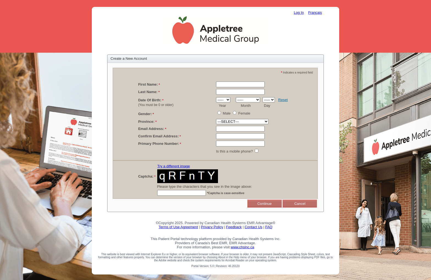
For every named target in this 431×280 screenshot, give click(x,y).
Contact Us (253, 227)
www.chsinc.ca (242, 247)
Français (315, 12)
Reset (283, 100)
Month (246, 106)
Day (267, 106)
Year (222, 106)
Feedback (234, 227)
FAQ (268, 227)
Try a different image (173, 166)
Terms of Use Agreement (178, 227)
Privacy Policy (212, 227)
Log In (299, 12)
